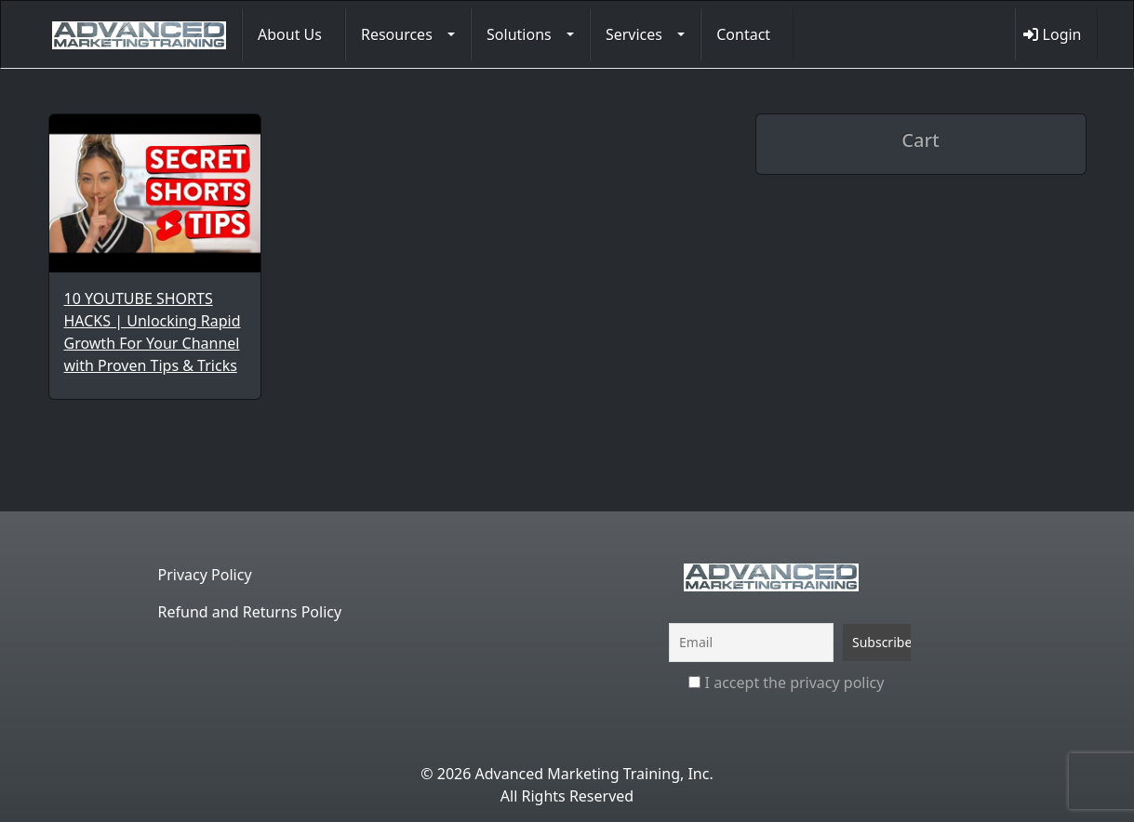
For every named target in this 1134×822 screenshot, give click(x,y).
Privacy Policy (205, 574)
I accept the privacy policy (786, 682)
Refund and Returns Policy (250, 612)
